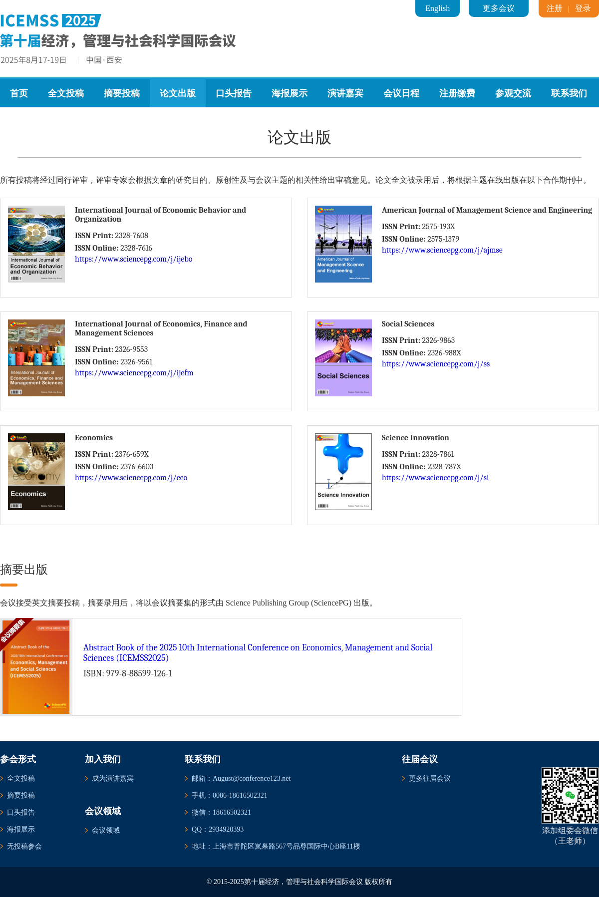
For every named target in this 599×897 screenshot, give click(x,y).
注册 (555, 8)
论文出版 (178, 93)
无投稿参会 (24, 846)
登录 (583, 8)
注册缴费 (457, 93)
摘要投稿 (122, 93)
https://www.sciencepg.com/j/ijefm (134, 372)
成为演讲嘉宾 (113, 778)
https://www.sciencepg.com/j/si (435, 477)
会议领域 (106, 830)
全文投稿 (66, 93)
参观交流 (513, 93)
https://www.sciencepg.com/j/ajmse (442, 250)
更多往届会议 (430, 778)
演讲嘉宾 (345, 93)
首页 (19, 93)
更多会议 (499, 8)
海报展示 (289, 93)
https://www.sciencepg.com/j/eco (131, 477)
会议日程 (401, 93)
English (437, 8)
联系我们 (569, 93)
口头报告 (234, 93)
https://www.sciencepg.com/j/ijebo (133, 259)
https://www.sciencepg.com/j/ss (436, 363)
